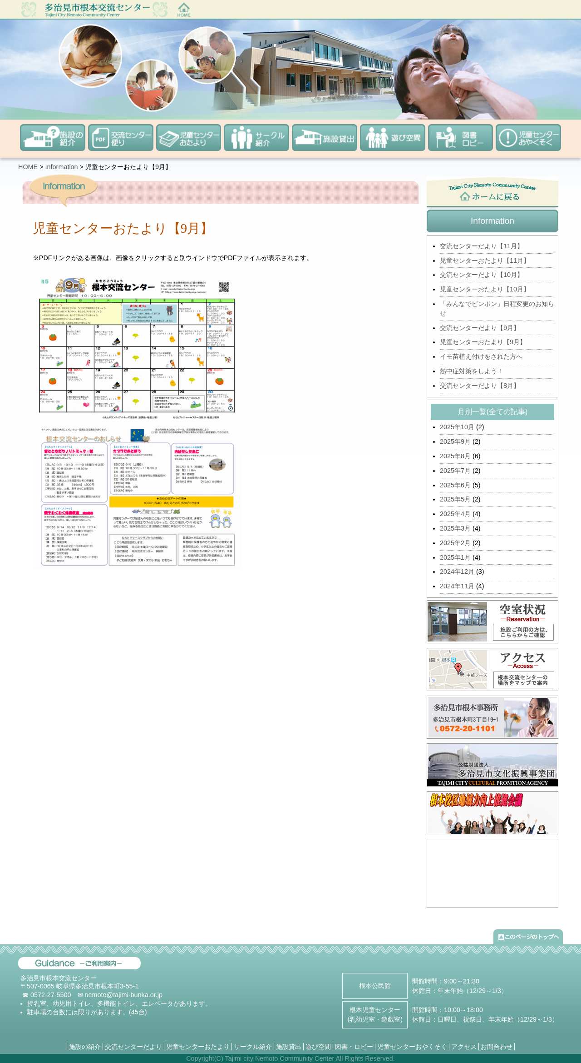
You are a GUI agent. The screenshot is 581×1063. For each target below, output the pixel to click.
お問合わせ (496, 1046)
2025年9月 (455, 441)
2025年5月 (455, 499)
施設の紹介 (85, 1046)
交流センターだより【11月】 (481, 246)
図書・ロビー (354, 1046)
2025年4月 (455, 513)
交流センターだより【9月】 (480, 327)
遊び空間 (318, 1046)
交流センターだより (133, 1046)
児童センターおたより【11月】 (485, 260)
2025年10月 (457, 427)
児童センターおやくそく (412, 1046)
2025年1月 (455, 557)
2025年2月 (455, 543)
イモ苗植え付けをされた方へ (481, 356)
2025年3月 (455, 528)
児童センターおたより (198, 1046)
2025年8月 (455, 456)
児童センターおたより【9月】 (483, 342)
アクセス (464, 1046)
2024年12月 (457, 571)
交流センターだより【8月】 (480, 385)
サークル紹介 (253, 1046)
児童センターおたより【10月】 (485, 289)
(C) (218, 1058)
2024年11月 (457, 586)
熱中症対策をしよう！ (471, 371)
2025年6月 (455, 485)
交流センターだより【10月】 (481, 274)
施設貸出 (288, 1046)
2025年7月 (455, 470)
